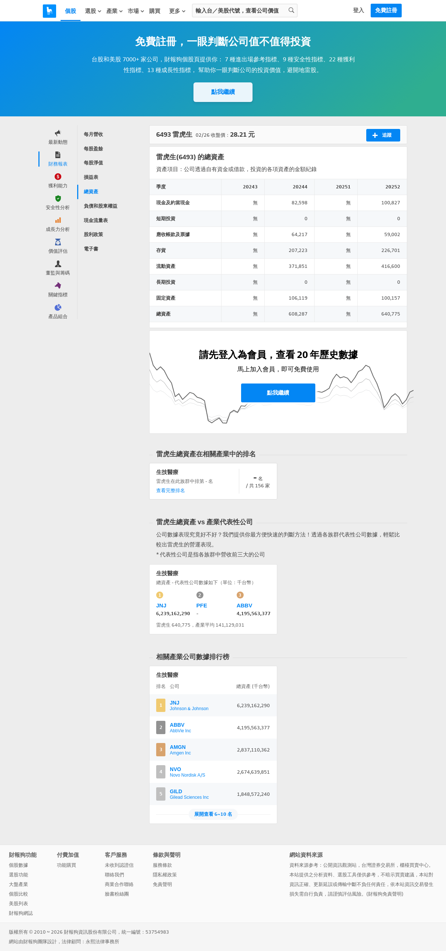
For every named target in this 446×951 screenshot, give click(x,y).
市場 (136, 11)
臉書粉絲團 (117, 894)
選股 (93, 11)
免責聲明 (162, 884)
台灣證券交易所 (378, 865)
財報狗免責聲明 (385, 894)
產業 (114, 11)
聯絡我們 (114, 874)
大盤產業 (18, 884)
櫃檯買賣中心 (414, 865)
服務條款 (162, 865)
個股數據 (18, 865)
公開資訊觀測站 (340, 865)
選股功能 (18, 874)
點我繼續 (223, 91)
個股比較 (18, 894)
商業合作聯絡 (119, 884)
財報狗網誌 (21, 913)
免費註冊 (386, 10)
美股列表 (18, 903)
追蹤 (382, 135)
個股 (70, 11)
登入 (358, 10)
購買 (154, 11)
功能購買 (66, 865)
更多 (177, 11)
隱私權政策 (165, 874)
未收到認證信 (119, 865)
